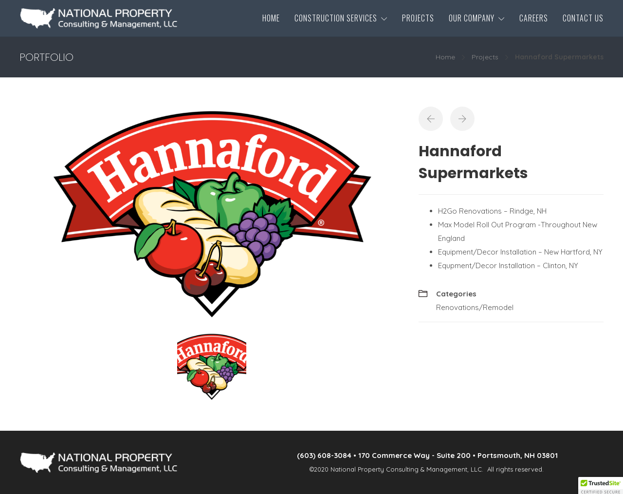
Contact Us (583, 18)
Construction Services (335, 18)
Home (271, 18)
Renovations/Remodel (474, 307)
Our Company (472, 18)
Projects (418, 18)
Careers (533, 18)
